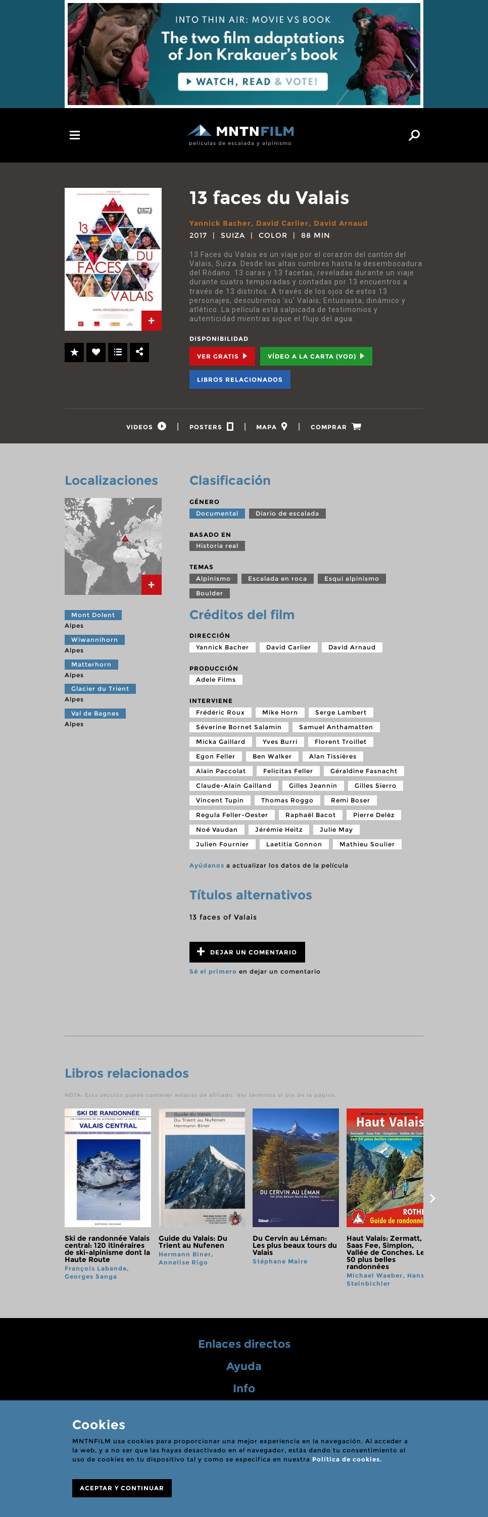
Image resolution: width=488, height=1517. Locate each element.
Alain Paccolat (221, 771)
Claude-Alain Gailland (234, 785)
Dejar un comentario (247, 951)
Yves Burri (280, 741)
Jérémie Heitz (279, 829)
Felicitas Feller (288, 771)
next (432, 1198)
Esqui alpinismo (351, 578)
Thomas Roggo (287, 800)
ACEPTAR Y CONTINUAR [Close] (122, 1488)
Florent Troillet (341, 741)
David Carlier (282, 223)
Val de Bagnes (95, 713)
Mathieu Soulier (367, 844)
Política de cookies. (347, 1459)
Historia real (217, 545)
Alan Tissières (333, 756)
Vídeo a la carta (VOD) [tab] (316, 356)
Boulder (209, 593)
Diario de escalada (287, 513)
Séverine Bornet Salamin (239, 727)
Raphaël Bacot (310, 815)
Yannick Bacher (220, 223)
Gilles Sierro (376, 785)
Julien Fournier (222, 844)
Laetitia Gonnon (294, 844)
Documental (217, 513)
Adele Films (216, 679)
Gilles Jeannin (313, 785)
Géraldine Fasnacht (364, 771)
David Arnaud (341, 223)
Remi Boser (350, 800)
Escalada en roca (277, 578)
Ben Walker (272, 756)
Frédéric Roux (220, 712)
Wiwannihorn (94, 639)
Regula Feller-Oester (232, 815)
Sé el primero (213, 971)
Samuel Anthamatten (336, 727)
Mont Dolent (93, 615)
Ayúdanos (206, 865)
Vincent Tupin (220, 800)
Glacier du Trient (100, 688)
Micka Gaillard (221, 741)
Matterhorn (91, 664)
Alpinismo (213, 578)
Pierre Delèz (374, 815)
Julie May (336, 829)
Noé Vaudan (217, 829)
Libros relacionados (240, 379)
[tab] (151, 321)
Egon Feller (215, 756)
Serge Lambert (341, 712)
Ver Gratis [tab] (222, 356)
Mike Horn (280, 712)
